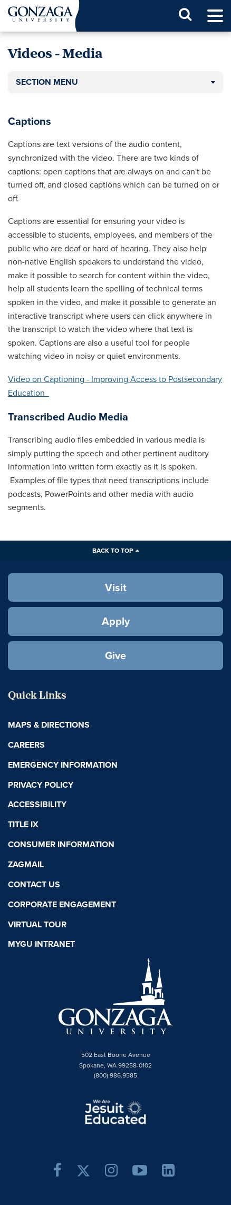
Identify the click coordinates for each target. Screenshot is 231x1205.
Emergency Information (63, 765)
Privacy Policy (40, 785)
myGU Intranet (41, 944)
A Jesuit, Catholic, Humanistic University (115, 1111)
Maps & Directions (49, 725)
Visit (116, 587)
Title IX (23, 824)
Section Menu (47, 82)
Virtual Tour (37, 924)
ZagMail (26, 864)
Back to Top (112, 550)
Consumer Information (61, 844)
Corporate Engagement (62, 904)
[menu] (215, 16)
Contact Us (34, 884)
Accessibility (37, 804)
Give (115, 655)
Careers (26, 745)
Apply (116, 621)
